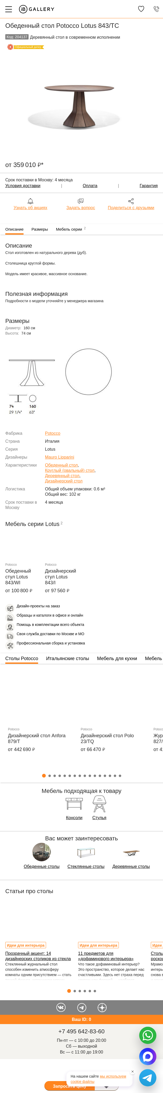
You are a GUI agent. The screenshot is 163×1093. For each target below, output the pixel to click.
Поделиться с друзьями (131, 207)
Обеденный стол (61, 465)
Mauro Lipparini (59, 457)
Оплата (90, 185)
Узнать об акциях (30, 207)
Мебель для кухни (117, 658)
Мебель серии (71, 228)
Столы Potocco (21, 658)
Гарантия (149, 185)
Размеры (39, 229)
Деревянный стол (62, 475)
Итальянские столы (67, 658)
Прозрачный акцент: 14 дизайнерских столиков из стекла (38, 956)
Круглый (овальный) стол (69, 470)
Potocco (52, 433)
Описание (14, 229)
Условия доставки (22, 185)
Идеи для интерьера (25, 945)
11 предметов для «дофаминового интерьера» (106, 956)
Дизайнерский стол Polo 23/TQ (107, 738)
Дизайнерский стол (64, 481)
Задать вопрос (80, 207)
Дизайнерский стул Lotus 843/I (60, 576)
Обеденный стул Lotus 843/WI (18, 576)
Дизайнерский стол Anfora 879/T (37, 738)
